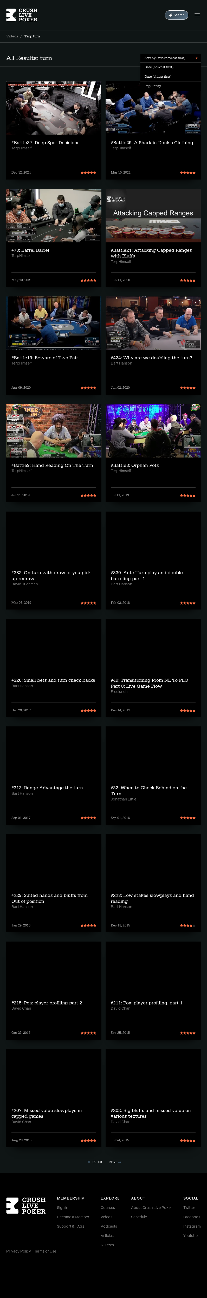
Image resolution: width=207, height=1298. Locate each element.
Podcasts (109, 1226)
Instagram (192, 1226)
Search (177, 15)
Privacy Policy (18, 1251)
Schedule (139, 1217)
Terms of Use (45, 1251)
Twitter (189, 1208)
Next (115, 1162)
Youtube (190, 1236)
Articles (107, 1236)
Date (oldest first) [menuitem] (158, 77)
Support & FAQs (70, 1226)
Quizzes (107, 1245)
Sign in (62, 1208)
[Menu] (197, 15)
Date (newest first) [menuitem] (159, 67)
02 (94, 1162)
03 (100, 1162)
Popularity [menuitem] (153, 86)
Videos (12, 36)
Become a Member (73, 1217)
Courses (108, 1208)
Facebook (191, 1217)
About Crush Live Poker (151, 1208)
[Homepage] (22, 15)
